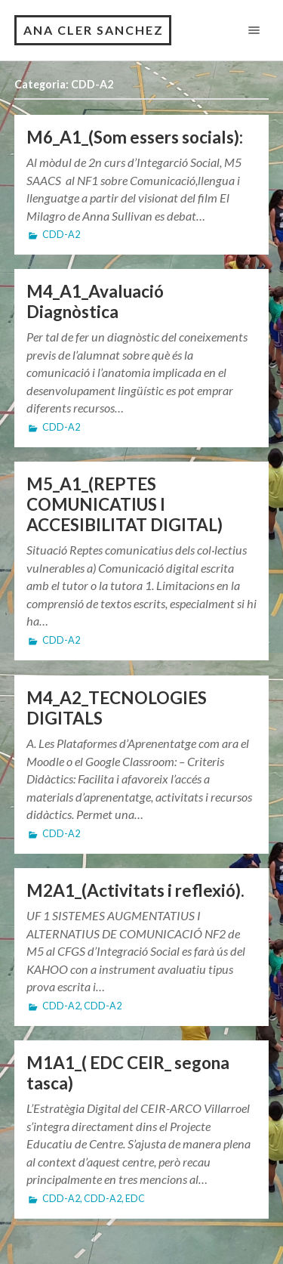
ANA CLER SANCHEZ (93, 30)
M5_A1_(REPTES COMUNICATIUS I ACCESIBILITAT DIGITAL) (124, 504)
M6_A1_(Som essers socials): (134, 137)
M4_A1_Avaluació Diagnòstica (95, 301)
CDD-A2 (61, 234)
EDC (135, 1198)
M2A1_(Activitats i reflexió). (135, 890)
